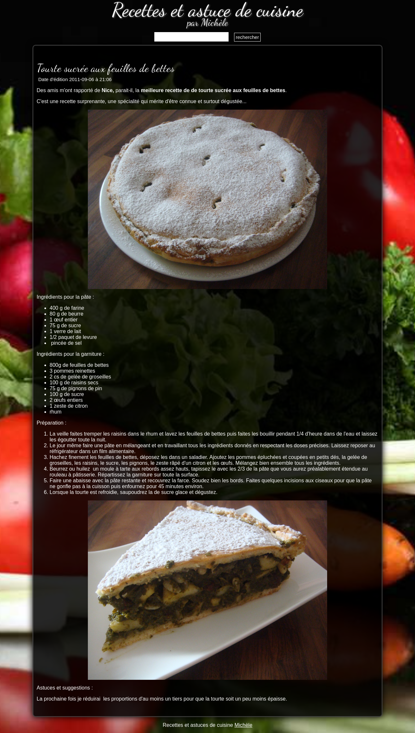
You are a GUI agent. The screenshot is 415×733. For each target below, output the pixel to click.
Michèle (243, 725)
